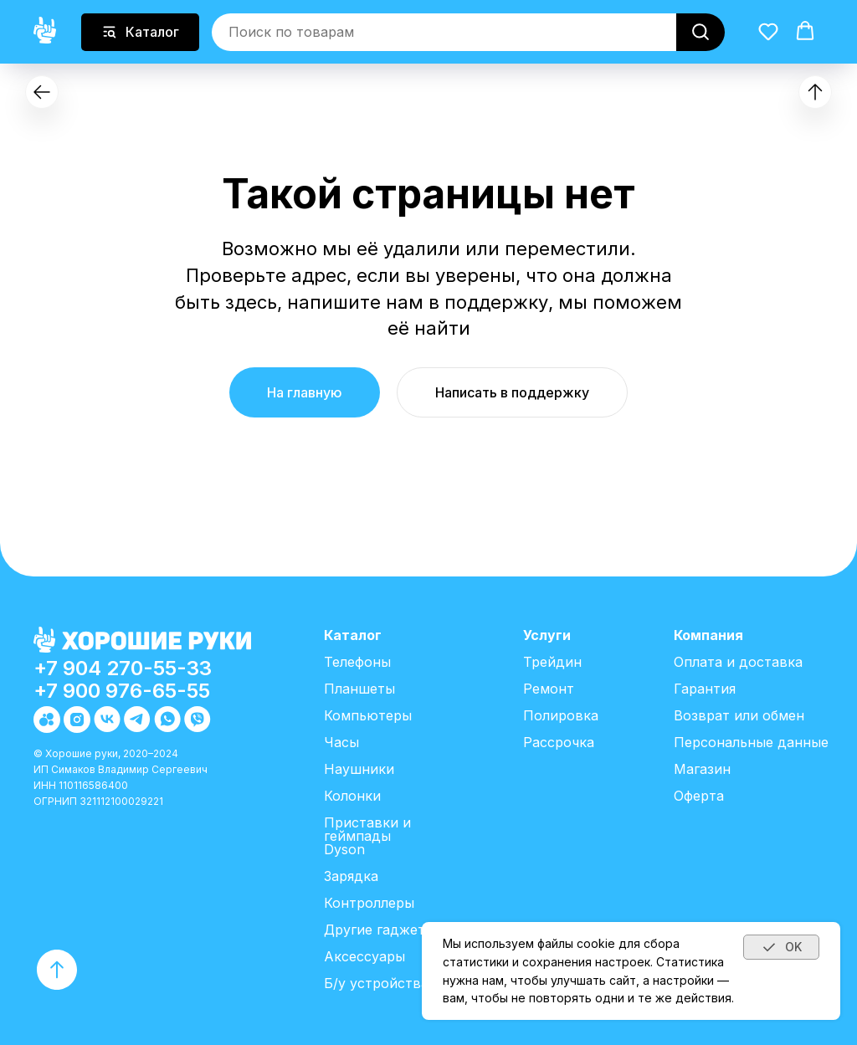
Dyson (344, 849)
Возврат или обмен (739, 715)
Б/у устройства (376, 983)
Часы (341, 742)
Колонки (352, 795)
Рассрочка (558, 742)
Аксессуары (364, 956)
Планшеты (359, 688)
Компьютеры (368, 715)
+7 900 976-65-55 (121, 691)
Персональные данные (751, 742)
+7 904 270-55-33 (122, 668)
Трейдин (552, 661)
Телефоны (357, 661)
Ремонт (548, 688)
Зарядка (351, 876)
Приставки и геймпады (367, 829)
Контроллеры (369, 902)
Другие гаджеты (379, 929)
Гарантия (705, 688)
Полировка (560, 715)
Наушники (359, 769)
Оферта (699, 795)
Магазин (702, 769)
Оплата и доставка (738, 661)
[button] (768, 31)
